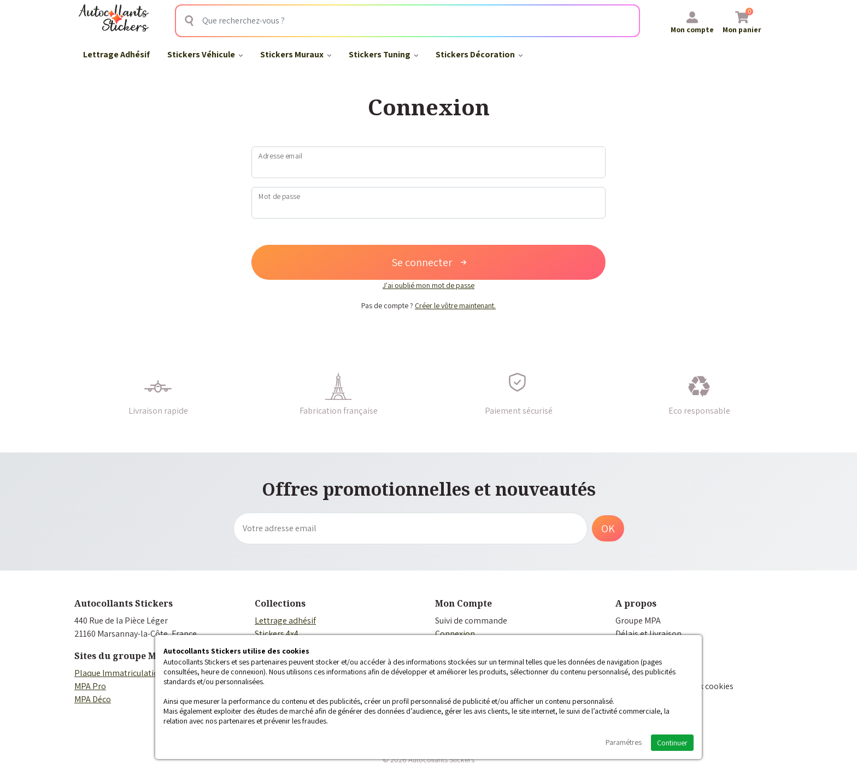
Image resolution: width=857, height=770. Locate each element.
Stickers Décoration (479, 54)
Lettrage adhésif (285, 620)
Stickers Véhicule (205, 54)
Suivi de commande (471, 620)
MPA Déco (92, 699)
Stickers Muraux (295, 54)
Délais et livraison (648, 633)
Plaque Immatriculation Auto (128, 673)
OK (608, 528)
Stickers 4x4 (276, 633)
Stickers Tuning (383, 54)
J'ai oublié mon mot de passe (428, 285)
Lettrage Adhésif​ (116, 54)
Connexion (455, 633)
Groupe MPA (638, 620)
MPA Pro (90, 686)
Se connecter (428, 262)
